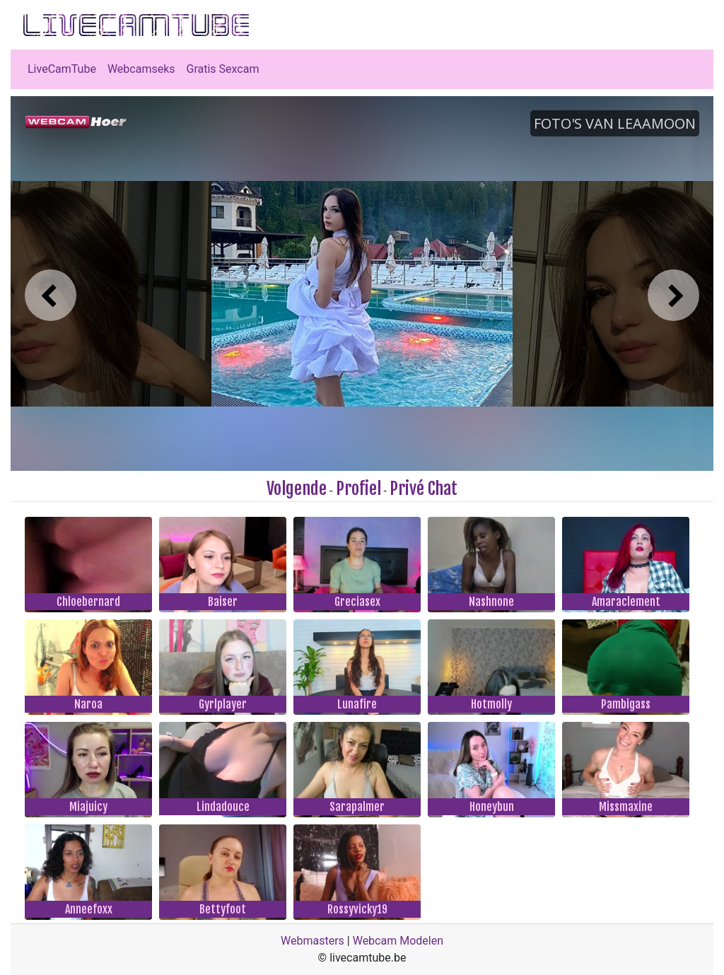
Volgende (297, 488)
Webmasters (312, 940)
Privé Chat (423, 488)
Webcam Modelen (398, 940)
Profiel (358, 488)
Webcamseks (141, 69)
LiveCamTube (62, 69)
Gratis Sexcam (223, 69)
